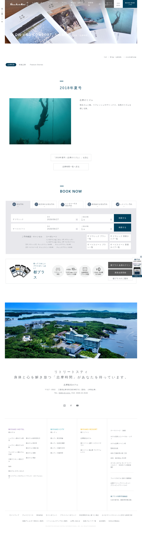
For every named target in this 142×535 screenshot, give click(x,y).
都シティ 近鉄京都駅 (57, 443)
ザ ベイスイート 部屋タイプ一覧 (119, 246)
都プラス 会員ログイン (120, 265)
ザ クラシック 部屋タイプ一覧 (119, 237)
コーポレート (51, 237)
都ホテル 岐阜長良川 (33, 438)
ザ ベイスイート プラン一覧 (96, 246)
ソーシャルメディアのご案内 (56, 521)
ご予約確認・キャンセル (32, 237)
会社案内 (102, 521)
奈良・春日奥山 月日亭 (118, 458)
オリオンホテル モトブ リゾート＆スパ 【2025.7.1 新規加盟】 (121, 465)
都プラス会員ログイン (109, 3)
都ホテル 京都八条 (32, 448)
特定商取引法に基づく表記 (89, 515)
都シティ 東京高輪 (56, 438)
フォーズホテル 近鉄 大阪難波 (121, 478)
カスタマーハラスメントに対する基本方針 (117, 515)
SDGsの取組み (114, 521)
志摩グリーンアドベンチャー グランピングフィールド (120, 484)
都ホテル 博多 (31, 458)
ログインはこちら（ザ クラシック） (61, 239)
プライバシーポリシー (68, 515)
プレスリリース (27, 515)
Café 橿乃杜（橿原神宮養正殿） (122, 500)
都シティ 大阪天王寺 (57, 448)
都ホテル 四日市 (31, 443)
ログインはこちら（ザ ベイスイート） (61, 242)
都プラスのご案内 (120, 279)
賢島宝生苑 (114, 448)
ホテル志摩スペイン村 (118, 443)
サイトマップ (14, 515)
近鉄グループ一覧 (89, 521)
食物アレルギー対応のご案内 (32, 521)
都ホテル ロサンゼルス (16, 471)
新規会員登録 (120, 273)
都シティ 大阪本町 (56, 453)
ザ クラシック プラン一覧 (96, 237)
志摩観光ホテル (86, 438)
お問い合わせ (75, 521)
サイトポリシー (51, 515)
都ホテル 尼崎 (31, 453)
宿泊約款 (39, 515)
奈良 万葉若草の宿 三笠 (119, 453)
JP (100, 4)
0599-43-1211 (65, 393)
